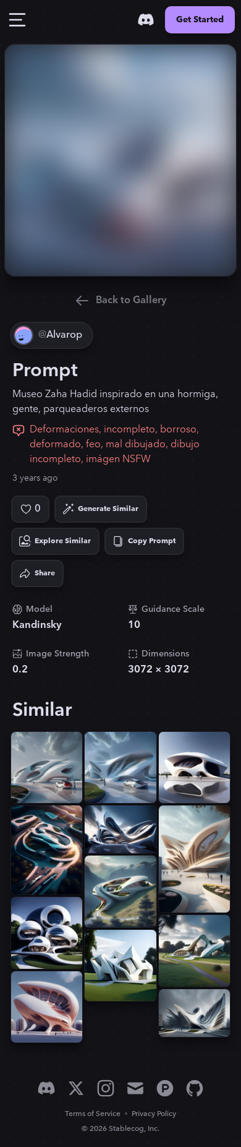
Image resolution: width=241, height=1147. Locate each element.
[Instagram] (105, 1088)
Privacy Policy (154, 1114)
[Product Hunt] (165, 1088)
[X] (76, 1088)
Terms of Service (92, 1114)
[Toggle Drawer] (17, 20)
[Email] (135, 1088)
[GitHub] (194, 1088)
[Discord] (146, 20)
